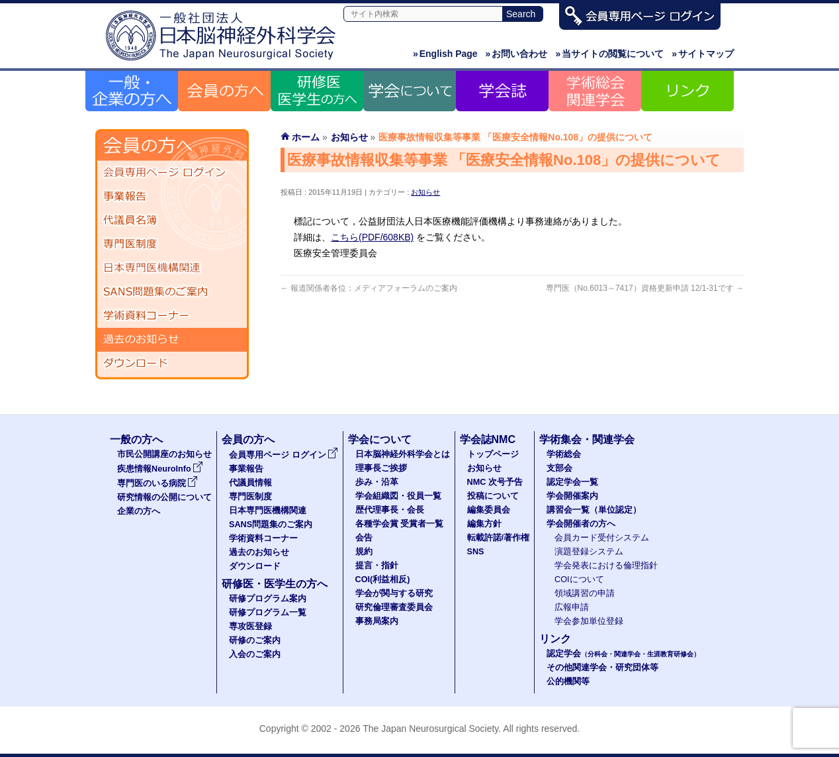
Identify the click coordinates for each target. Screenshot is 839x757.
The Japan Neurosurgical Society (430, 728)
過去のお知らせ (172, 340)
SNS (475, 551)
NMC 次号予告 (495, 482)
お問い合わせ (517, 53)
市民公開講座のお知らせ (164, 454)
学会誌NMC (487, 439)
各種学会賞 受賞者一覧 (399, 524)
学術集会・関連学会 (587, 439)
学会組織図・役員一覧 (398, 496)
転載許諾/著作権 (498, 537)
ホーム (306, 137)
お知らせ (425, 192)
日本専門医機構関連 (172, 268)
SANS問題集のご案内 (172, 292)
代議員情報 (250, 482)
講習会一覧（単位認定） (594, 510)
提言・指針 (376, 565)
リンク (555, 638)
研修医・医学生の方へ (275, 583)
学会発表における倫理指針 (606, 565)
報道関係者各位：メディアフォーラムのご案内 (369, 288)
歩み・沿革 (376, 482)
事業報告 (172, 197)
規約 (364, 551)
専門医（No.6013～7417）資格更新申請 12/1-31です (645, 288)
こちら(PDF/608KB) (372, 237)
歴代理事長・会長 (389, 510)
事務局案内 (376, 621)
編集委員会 (488, 510)
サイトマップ (703, 53)
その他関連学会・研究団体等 (602, 667)
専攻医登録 (250, 626)
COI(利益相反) (382, 579)
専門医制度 (172, 244)
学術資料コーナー (172, 316)
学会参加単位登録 (588, 621)
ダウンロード (172, 364)
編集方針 (484, 524)
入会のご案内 (255, 654)
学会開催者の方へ (581, 524)
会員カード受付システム (601, 537)
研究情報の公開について (164, 497)
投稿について (493, 496)
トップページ (493, 454)
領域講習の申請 (584, 593)
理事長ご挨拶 (381, 468)
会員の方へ (248, 439)
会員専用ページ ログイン (172, 173)
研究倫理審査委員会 (394, 607)
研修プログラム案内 (267, 598)
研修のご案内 (255, 640)
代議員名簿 (172, 220)
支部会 (559, 468)
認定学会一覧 (572, 482)
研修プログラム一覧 (267, 612)
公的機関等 (568, 681)
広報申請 (571, 607)
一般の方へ (136, 439)
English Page (445, 53)
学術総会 (564, 454)
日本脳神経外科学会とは (402, 454)
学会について (380, 439)
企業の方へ (138, 511)
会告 (364, 537)
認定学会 (623, 653)
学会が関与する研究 (394, 593)
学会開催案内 (572, 496)
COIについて (579, 579)
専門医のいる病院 (157, 483)
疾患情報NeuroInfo (160, 469)
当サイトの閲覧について (609, 53)
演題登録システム (588, 551)
